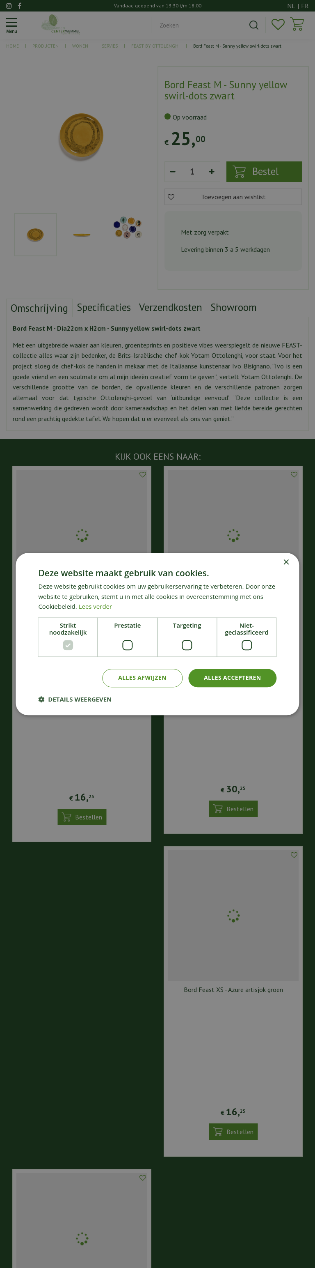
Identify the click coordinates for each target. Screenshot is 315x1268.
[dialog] (157, 634)
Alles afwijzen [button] (142, 677)
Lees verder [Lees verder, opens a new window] (95, 607)
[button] (75, 699)
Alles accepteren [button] (232, 677)
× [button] (286, 562)
